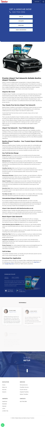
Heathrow (4, 401)
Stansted (4, 403)
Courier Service (23, 389)
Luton (3, 408)
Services (4, 389)
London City (5, 410)
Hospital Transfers (24, 391)
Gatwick (4, 406)
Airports (4, 391)
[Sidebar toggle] (43, 1)
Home (3, 384)
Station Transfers (24, 394)
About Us (4, 387)
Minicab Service (24, 384)
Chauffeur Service (24, 387)
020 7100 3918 (18, 12)
